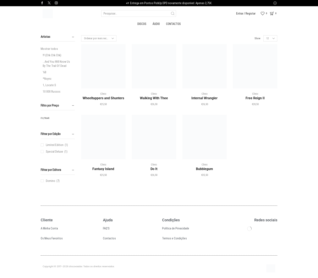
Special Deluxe (54, 151)
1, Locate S (49, 85)
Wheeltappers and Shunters (103, 98)
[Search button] (173, 13)
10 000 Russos (51, 91)
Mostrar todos (49, 48)
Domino (50, 180)
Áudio (156, 24)
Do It (153, 169)
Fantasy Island (103, 169)
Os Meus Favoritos (52, 238)
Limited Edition (55, 145)
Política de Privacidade (175, 228)
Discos (141, 24)
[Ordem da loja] (98, 38)
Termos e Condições (174, 238)
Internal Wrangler (204, 98)
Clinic (103, 93)
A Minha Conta (49, 228)
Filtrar (45, 118)
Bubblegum (204, 169)
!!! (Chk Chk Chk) (52, 55)
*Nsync (47, 78)
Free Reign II (255, 98)
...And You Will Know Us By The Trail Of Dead (56, 63)
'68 (44, 72)
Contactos (173, 24)
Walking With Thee (154, 98)
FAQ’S (106, 228)
